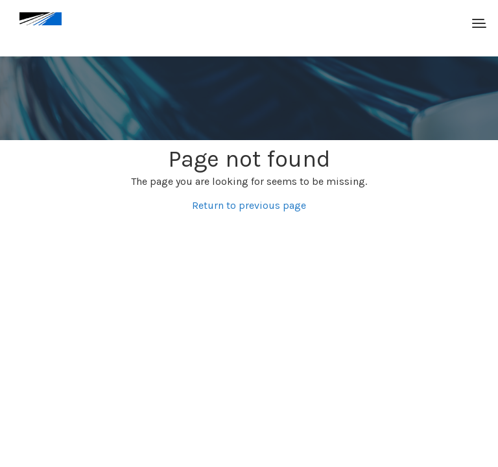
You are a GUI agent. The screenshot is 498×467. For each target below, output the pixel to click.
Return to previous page (249, 205)
